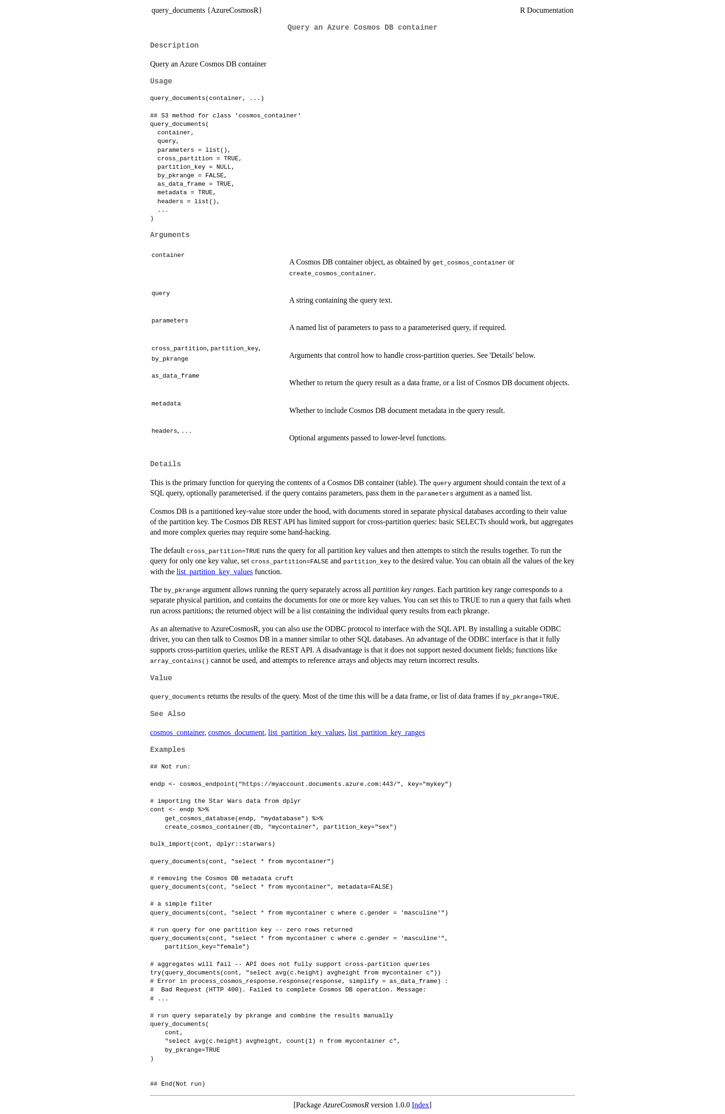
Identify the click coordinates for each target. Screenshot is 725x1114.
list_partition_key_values (215, 572)
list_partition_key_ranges (386, 732)
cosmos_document (236, 732)
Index (420, 1105)
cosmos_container (177, 732)
